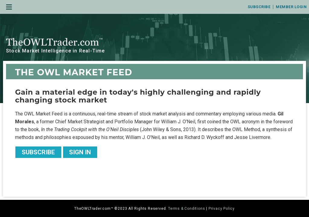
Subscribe (259, 7)
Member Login (291, 7)
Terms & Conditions (186, 208)
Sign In (80, 152)
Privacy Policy (222, 208)
